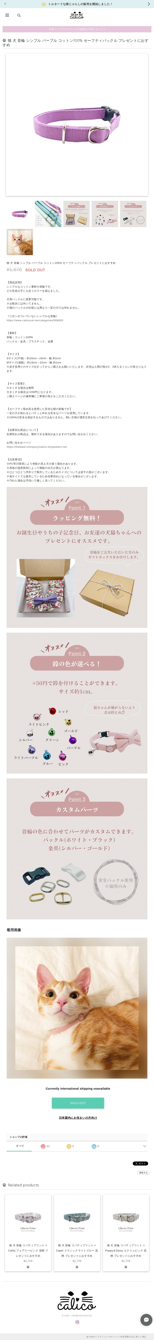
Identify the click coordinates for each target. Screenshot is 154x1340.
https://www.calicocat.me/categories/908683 (35, 320)
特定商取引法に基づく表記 (133, 1336)
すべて (20, 1145)
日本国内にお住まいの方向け (78, 1117)
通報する (143, 1172)
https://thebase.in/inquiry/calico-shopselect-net (37, 446)
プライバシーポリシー (108, 1336)
